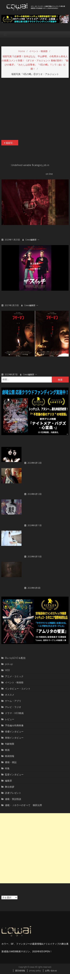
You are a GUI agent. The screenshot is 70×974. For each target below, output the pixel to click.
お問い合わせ (51, 970)
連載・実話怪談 (13, 799)
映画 (7, 749)
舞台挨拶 (9, 786)
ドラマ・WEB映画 (14, 713)
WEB (7, 670)
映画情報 (9, 756)
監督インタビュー (14, 774)
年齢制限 (9, 743)
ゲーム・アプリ (13, 700)
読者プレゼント (13, 792)
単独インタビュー (14, 737)
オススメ (9, 694)
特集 (7, 768)
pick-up (9, 664)
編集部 (8, 780)
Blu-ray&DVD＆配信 (15, 657)
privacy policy (35, 970)
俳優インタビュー (14, 731)
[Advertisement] (35, 848)
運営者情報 (20, 970)
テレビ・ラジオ (13, 707)
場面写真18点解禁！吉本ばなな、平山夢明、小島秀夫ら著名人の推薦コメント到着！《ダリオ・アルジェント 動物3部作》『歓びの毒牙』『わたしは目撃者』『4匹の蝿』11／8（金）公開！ (12, 142)
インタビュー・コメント (17, 688)
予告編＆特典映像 (14, 725)
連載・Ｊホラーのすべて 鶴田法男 (23, 805)
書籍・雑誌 (11, 762)
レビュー (9, 719)
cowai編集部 (30, 239)
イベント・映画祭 (14, 682)
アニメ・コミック (14, 676)
